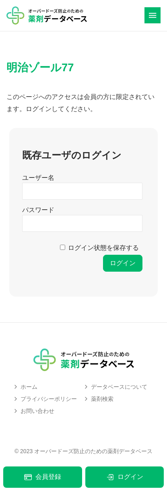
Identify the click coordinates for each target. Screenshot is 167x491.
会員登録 (42, 477)
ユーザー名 (38, 177)
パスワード (38, 209)
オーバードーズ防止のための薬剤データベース (93, 451)
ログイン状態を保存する (103, 247)
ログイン (124, 477)
